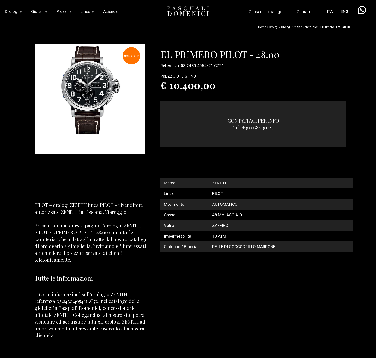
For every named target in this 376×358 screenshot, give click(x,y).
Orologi (13, 11)
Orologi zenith (290, 27)
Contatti (304, 11)
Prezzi (63, 11)
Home (262, 27)
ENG (344, 11)
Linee (87, 11)
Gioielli (39, 11)
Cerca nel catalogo (265, 11)
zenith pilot (310, 27)
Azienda (110, 11)
